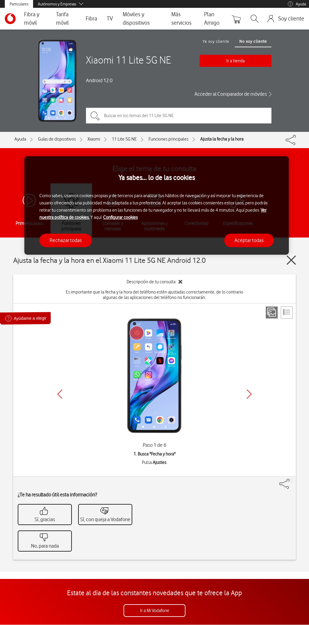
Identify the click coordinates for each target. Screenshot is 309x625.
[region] (156, 205)
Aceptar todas (249, 240)
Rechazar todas (66, 240)
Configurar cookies (120, 217)
